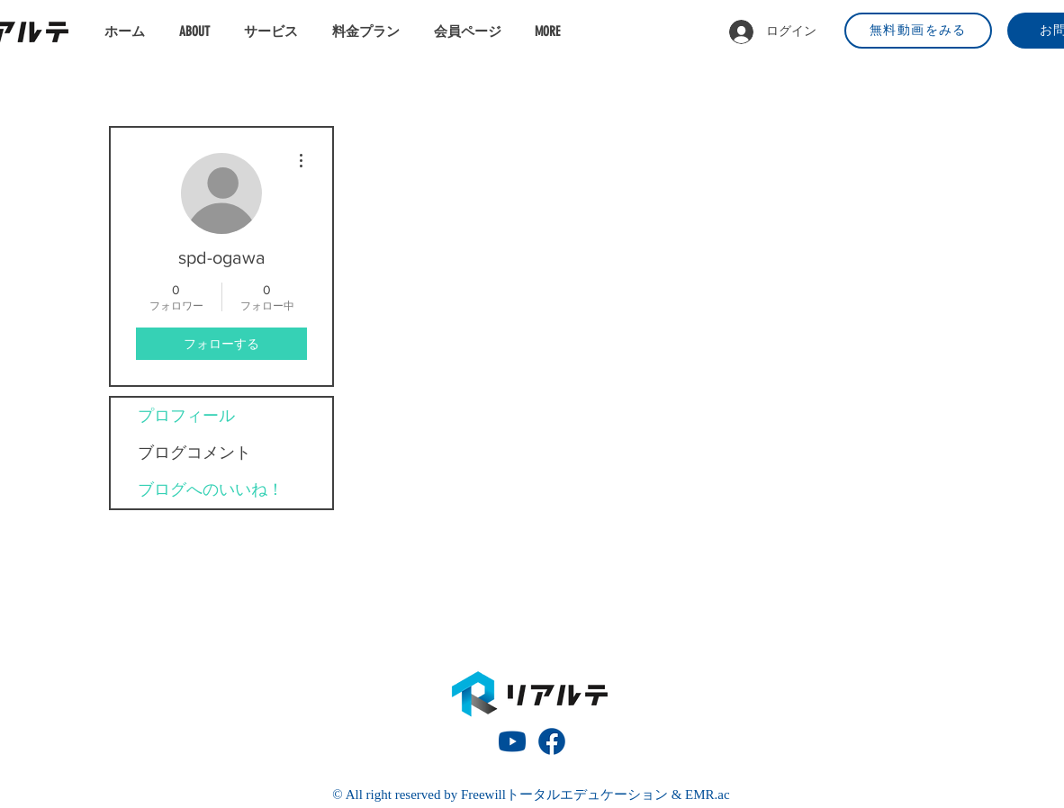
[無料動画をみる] (918, 31)
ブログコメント (194, 453)
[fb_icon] (551, 741)
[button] (274, 31)
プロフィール (186, 416)
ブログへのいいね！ (211, 489)
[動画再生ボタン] (512, 741)
